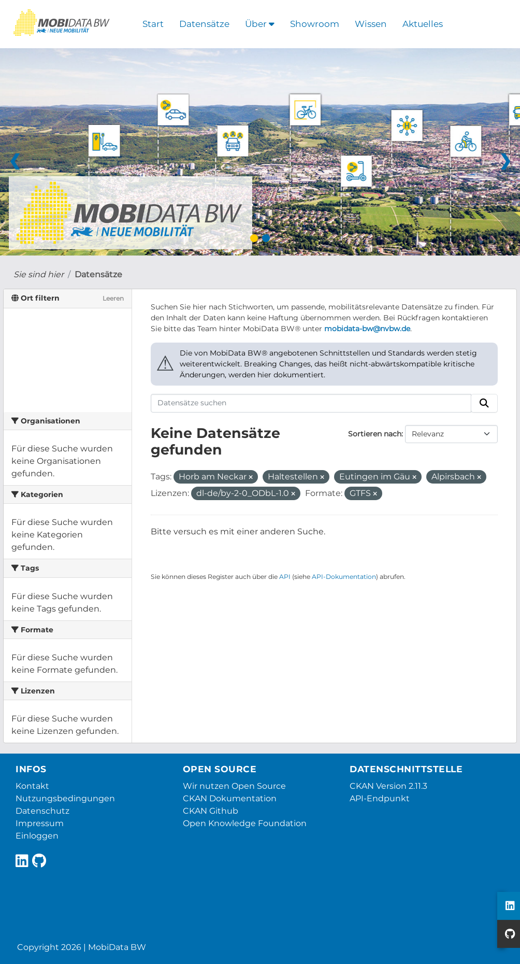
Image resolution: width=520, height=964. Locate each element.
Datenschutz (42, 811)
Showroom (314, 24)
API (285, 576)
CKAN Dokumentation (230, 798)
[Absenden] (484, 403)
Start (153, 24)
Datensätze (204, 24)
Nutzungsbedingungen (65, 798)
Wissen (371, 24)
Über (260, 24)
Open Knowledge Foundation (245, 823)
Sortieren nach (374, 433)
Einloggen (37, 836)
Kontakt (32, 786)
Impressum (40, 823)
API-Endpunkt (380, 798)
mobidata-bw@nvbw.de (367, 328)
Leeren (113, 298)
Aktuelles (422, 24)
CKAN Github (210, 811)
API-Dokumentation (344, 576)
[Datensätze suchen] (311, 403)
